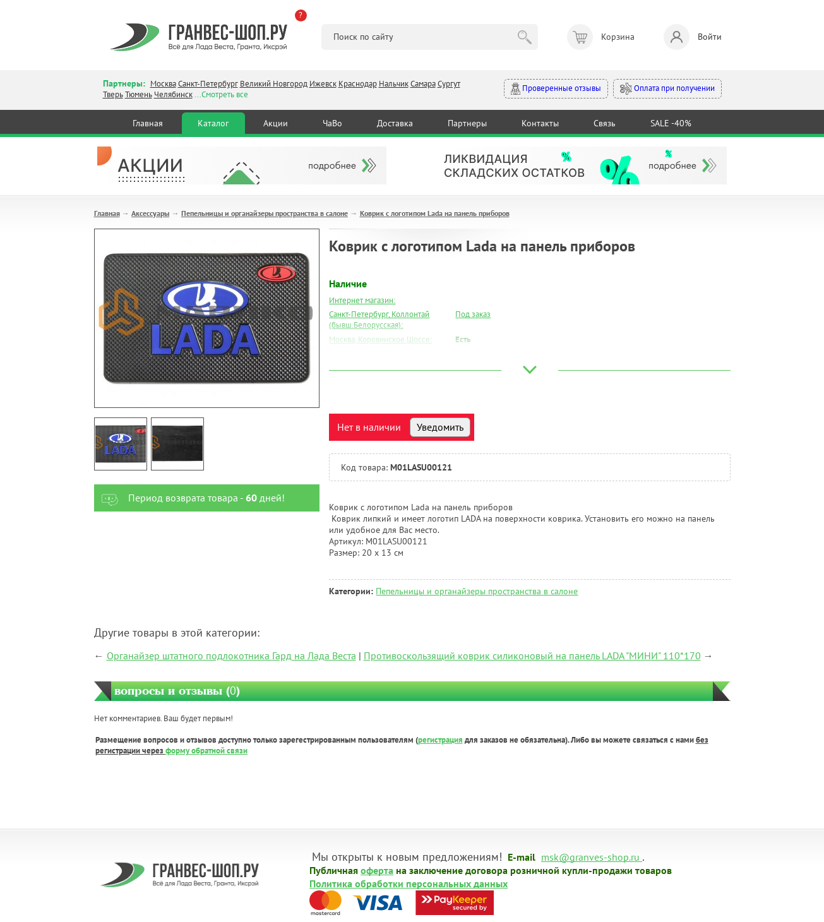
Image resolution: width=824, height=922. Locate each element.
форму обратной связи (206, 750)
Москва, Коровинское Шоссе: (380, 339)
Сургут (449, 83)
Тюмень (138, 94)
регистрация (440, 739)
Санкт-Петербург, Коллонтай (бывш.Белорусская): (379, 319)
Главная (148, 123)
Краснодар (357, 83)
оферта (377, 869)
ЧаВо (332, 123)
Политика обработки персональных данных (408, 883)
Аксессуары (150, 213)
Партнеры (467, 123)
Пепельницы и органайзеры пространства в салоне (264, 213)
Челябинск (173, 94)
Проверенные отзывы (556, 89)
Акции (275, 123)
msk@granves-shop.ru (590, 856)
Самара (423, 83)
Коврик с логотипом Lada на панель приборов (435, 213)
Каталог (213, 123)
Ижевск (323, 83)
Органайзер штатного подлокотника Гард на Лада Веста (231, 655)
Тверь (113, 94)
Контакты (540, 123)
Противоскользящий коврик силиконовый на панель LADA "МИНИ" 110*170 (532, 655)
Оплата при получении (667, 89)
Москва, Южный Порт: (368, 354)
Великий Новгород (274, 83)
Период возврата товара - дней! (189, 498)
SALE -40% (670, 123)
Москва (163, 83)
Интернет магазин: (362, 300)
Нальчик (394, 83)
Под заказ (473, 314)
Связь (605, 123)
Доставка (395, 123)
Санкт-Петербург (208, 83)
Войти (693, 37)
